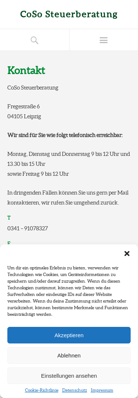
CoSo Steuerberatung (69, 14)
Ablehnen (69, 355)
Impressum (102, 390)
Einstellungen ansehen (69, 376)
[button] (127, 253)
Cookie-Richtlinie (42, 390)
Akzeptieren (69, 335)
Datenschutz (74, 390)
